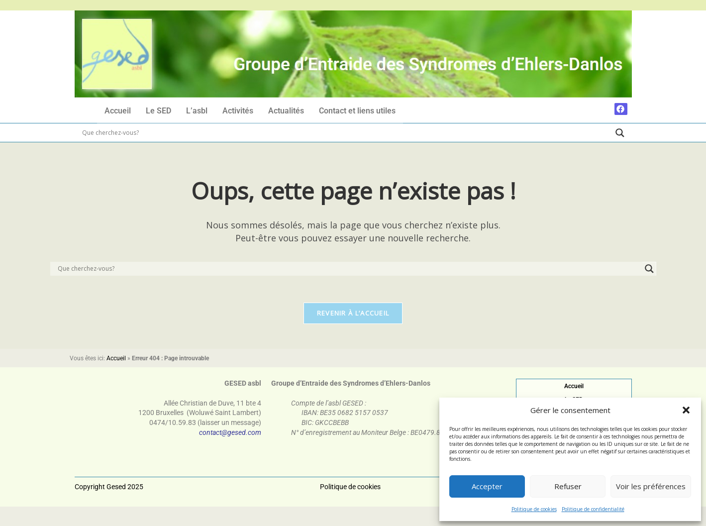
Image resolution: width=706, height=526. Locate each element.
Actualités (286, 111)
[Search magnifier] (620, 133)
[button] (686, 410)
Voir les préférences (651, 486)
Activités (237, 111)
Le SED (158, 111)
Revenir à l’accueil (353, 316)
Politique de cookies (534, 509)
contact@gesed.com (230, 435)
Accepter (487, 486)
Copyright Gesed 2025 (109, 476)
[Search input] (346, 133)
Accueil (117, 111)
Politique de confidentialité (593, 509)
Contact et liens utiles (357, 111)
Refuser (568, 486)
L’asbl (196, 111)
